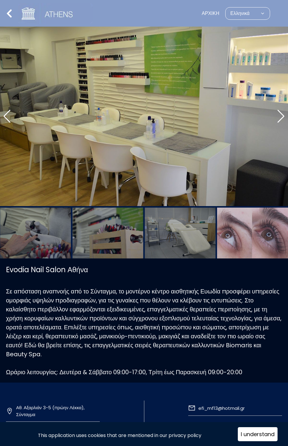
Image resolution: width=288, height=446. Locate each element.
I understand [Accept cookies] (258, 434)
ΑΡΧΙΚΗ (210, 13)
